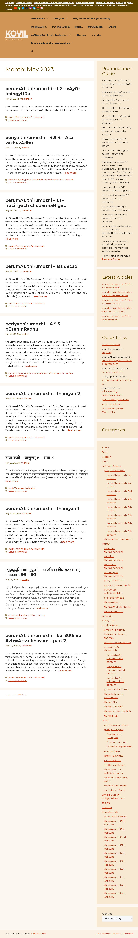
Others (112, 26)
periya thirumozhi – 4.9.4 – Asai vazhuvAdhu (40, 140)
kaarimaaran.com (112, 395)
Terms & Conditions (123, 933)
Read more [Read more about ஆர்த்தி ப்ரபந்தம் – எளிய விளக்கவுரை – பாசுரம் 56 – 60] (41, 608)
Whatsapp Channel (24, 5)
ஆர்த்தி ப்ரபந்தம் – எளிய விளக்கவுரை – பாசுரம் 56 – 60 (44, 572)
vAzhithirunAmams (115, 785)
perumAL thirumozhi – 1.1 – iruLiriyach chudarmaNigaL (35, 203)
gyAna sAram (112, 751)
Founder (98, 5)
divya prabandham (85, 2)
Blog (105, 452)
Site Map (120, 2)
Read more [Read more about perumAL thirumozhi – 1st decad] (40, 296)
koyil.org (107, 352)
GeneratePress (38, 933)
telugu (106, 803)
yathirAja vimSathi (114, 790)
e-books (96, 35)
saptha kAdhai (28, 488)
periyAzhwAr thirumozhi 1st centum (115, 658)
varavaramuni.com (113, 408)
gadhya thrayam (113, 729)
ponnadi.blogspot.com (115, 399)
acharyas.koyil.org (112, 372)
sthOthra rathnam (114, 765)
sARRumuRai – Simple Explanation (52, 35)
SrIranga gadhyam (117, 742)
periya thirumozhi (34, 180)
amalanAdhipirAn (114, 629)
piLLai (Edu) (50, 2)
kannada (107, 616)
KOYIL (16, 34)
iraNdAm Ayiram (61, 26)
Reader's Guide (111, 259)
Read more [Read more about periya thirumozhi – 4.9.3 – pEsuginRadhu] (30, 366)
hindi (10, 488)
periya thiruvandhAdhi (117, 585)
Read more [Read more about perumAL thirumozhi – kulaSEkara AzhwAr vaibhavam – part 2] (65, 670)
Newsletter (122, 5)
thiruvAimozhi (95, 26)
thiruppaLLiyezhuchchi (117, 711)
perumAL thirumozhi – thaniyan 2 (42, 393)
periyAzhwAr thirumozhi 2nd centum (116, 670)
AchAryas (38, 2)
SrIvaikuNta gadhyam (119, 746)
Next (22, 694)
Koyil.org (9, 2)
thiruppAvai (111, 715)
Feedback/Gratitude (64, 5)
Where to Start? (24, 2)
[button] (32, 51)
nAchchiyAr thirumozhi (117, 642)
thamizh (41, 615)
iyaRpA (79, 26)
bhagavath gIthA (65, 2)
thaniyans (62, 19)
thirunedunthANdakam (118, 539)
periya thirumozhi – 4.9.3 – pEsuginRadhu (34, 326)
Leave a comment (17, 120)
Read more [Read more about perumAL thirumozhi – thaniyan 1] (67, 542)
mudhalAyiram (39, 26)
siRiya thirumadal (114, 597)
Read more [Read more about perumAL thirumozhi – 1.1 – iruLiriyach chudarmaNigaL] (11, 238)
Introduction (41, 19)
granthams (101, 2)
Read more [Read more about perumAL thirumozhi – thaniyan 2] (74, 430)
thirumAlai (110, 702)
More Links (108, 412)
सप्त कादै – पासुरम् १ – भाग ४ (29, 457)
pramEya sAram (113, 755)
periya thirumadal (114, 580)
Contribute (109, 5)
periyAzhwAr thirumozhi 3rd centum (115, 681)
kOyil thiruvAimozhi (115, 816)
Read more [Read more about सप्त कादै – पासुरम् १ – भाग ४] (11, 481)
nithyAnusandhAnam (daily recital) (91, 18)
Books (111, 2)
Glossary (81, 35)
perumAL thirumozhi (34, 117)
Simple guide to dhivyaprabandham (53, 43)
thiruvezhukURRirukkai (117, 607)
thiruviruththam (113, 611)
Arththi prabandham (18, 615)
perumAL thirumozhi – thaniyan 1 (42, 508)
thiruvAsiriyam (112, 602)
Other (17, 488)
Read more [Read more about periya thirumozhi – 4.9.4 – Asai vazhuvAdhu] (70, 172)
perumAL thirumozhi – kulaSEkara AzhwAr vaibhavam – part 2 (43, 638)
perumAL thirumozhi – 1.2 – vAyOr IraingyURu (42, 91)
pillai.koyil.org (110, 391)
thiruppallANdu (113, 706)
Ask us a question (84, 5)
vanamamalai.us (111, 404)
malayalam (108, 620)
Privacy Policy (103, 933)
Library (8, 9)
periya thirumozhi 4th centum (58, 180)
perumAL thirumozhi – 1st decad (41, 266)
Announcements (44, 5)
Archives (107, 913)
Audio (105, 447)
